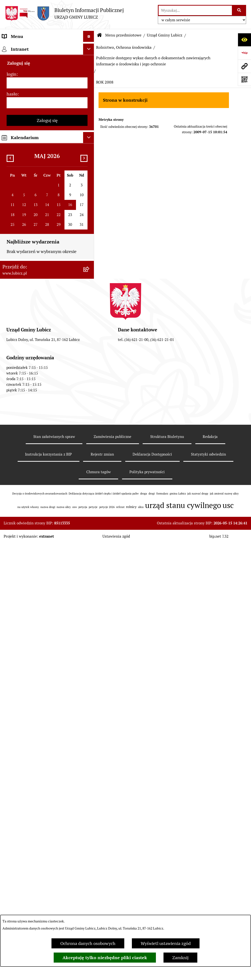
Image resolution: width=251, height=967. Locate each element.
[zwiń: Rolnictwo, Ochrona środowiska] (89, 203)
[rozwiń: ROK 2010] (89, 535)
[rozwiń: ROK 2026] (89, 279)
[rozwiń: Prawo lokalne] (89, 118)
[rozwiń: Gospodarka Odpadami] (89, 175)
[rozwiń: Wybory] (89, 104)
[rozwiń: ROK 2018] (89, 393)
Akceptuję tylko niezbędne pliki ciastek (105, 957)
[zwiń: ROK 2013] (89, 464)
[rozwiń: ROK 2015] (89, 435)
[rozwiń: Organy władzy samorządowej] (89, 75)
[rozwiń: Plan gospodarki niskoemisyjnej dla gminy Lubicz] (89, 702)
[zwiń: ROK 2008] (89, 563)
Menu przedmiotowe (123, 35)
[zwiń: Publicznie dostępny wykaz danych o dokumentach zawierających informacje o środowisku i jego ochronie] (89, 245)
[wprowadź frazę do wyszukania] (195, 10)
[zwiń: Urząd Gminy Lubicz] (89, 132)
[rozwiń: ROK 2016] (89, 421)
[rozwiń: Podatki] (89, 779)
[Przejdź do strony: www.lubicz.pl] (244, 66)
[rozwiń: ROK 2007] (89, 653)
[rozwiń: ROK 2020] (89, 364)
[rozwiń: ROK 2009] (89, 549)
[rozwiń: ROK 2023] (89, 322)
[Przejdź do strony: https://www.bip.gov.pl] (244, 53)
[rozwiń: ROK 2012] (89, 506)
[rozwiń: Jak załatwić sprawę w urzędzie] (89, 912)
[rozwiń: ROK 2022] (89, 336)
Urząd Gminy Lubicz (164, 35)
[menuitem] (47, 61)
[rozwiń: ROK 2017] (89, 407)
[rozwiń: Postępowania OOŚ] (89, 688)
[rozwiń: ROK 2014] (89, 449)
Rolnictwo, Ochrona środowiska (123, 47)
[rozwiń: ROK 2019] (89, 378)
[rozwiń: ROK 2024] (89, 307)
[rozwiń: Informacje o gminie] (89, 61)
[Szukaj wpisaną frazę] (239, 10)
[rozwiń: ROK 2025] (89, 293)
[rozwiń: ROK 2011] (89, 520)
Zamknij (180, 957)
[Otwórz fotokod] (244, 79)
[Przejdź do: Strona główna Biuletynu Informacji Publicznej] (99, 35)
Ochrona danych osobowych (87, 943)
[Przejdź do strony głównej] (64, 13)
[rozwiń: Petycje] (89, 898)
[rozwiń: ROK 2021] (89, 350)
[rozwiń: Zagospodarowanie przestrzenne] (89, 189)
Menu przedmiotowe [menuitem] (22, 47)
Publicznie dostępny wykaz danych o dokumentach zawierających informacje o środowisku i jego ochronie (153, 60)
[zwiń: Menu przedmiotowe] (89, 47)
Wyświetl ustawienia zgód (166, 943)
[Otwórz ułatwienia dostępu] (244, 39)
